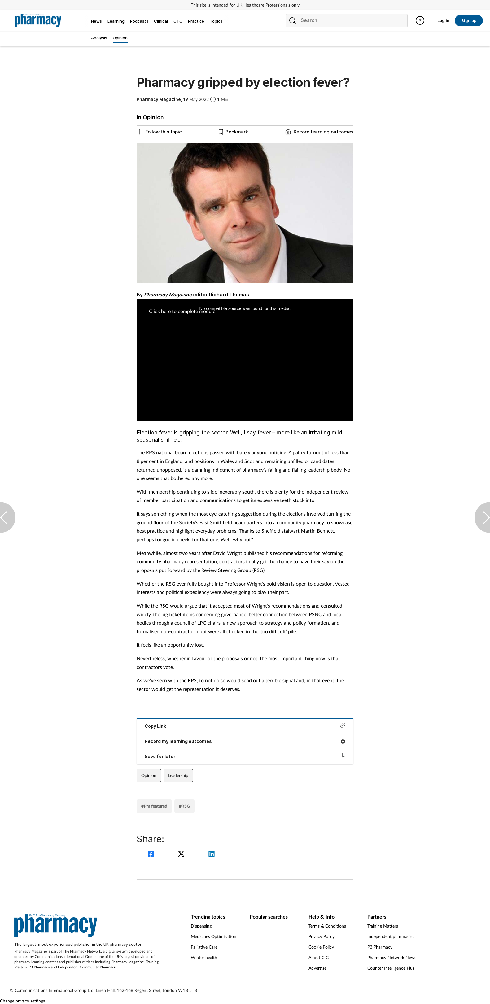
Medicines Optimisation (213, 936)
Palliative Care (204, 946)
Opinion (148, 775)
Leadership (178, 775)
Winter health (204, 957)
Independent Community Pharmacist (88, 967)
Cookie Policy (321, 946)
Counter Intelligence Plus (390, 968)
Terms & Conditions (327, 925)
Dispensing (201, 925)
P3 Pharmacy (39, 967)
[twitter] (182, 854)
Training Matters (382, 925)
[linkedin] (211, 854)
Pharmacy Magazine (127, 961)
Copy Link (245, 726)
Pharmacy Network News (391, 957)
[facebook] (151, 854)
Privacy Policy (321, 936)
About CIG (318, 957)
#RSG (184, 806)
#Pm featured (154, 806)
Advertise (317, 968)
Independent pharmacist (390, 936)
